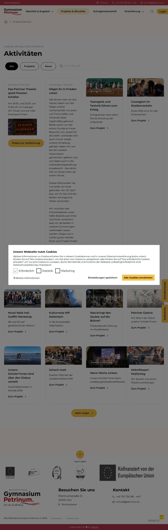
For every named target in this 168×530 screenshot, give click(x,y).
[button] (27, 278)
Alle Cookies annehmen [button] (138, 277)
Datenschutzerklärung (25, 265)
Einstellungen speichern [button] (102, 277)
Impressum (45, 265)
